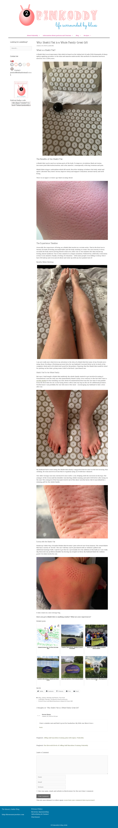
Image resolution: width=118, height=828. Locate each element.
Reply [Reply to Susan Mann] (41, 727)
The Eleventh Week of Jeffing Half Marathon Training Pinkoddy (66, 745)
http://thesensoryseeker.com (13, 814)
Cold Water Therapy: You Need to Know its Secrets (52, 699)
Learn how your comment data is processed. (79, 800)
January (44, 697)
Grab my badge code (18, 100)
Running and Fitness (52, 697)
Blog (79, 36)
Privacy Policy (36, 809)
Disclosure (35, 817)
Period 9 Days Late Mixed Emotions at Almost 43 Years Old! (55, 701)
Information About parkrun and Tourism (58, 36)
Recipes (88, 36)
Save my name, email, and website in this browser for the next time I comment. (65, 791)
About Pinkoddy (34, 36)
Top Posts (62, 697)
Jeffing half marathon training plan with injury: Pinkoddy (64, 738)
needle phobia (41, 380)
